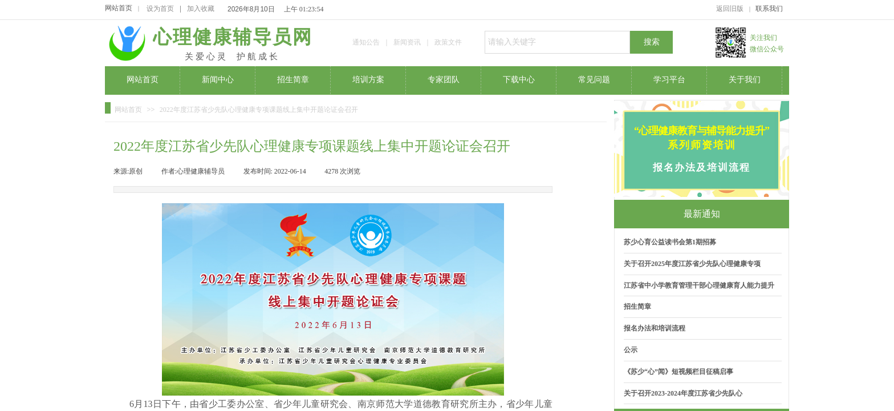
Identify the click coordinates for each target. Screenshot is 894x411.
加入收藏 (200, 9)
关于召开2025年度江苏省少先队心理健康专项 (692, 264)
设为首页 (160, 9)
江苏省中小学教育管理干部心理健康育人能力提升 (699, 285)
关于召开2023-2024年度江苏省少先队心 (683, 393)
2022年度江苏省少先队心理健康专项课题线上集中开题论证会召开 (259, 110)
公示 (630, 350)
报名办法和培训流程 (654, 328)
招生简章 (637, 307)
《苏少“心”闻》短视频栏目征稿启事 (678, 372)
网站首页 (118, 8)
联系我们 (769, 9)
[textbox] (557, 42)
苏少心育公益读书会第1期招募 (670, 242)
